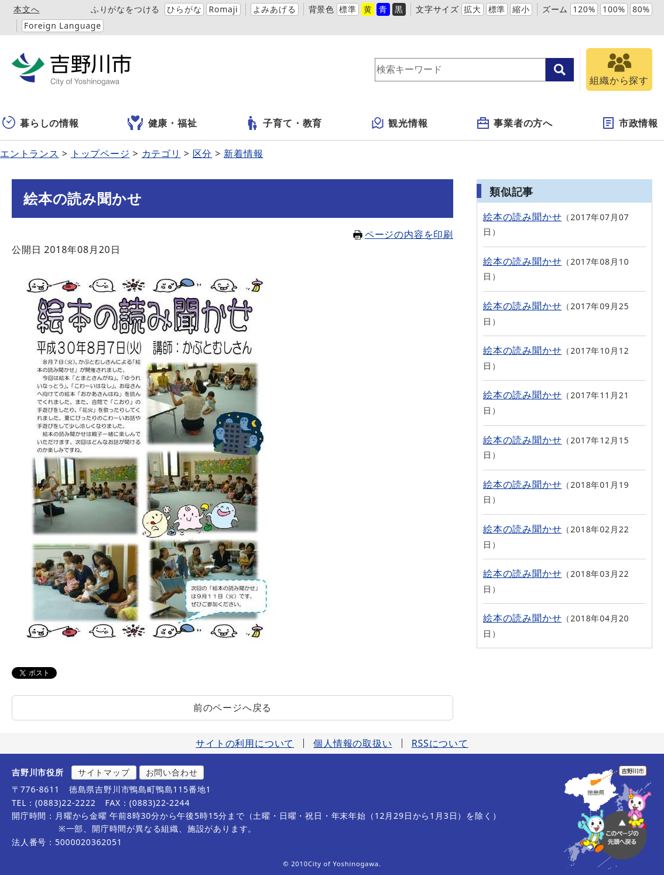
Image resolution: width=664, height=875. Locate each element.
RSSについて (440, 743)
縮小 (521, 9)
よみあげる (274, 9)
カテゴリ (161, 153)
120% (584, 9)
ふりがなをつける (125, 9)
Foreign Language (62, 25)
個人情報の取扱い (352, 743)
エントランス (29, 153)
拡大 (472, 9)
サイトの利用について (245, 743)
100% (614, 9)
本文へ (26, 9)
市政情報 (629, 123)
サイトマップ (104, 772)
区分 (203, 153)
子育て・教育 (283, 123)
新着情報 (243, 153)
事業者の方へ (514, 123)
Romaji (223, 9)
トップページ (100, 153)
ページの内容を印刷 (403, 234)
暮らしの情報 (40, 123)
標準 (348, 9)
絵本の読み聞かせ (522, 216)
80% (641, 9)
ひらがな (184, 9)
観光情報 (399, 123)
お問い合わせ (172, 772)
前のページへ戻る (232, 707)
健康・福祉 (162, 123)
